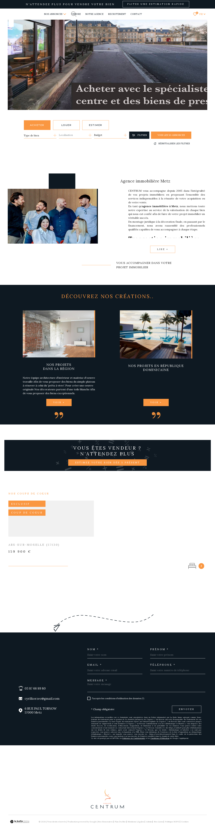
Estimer (95, 125)
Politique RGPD (172, 821)
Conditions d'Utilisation (159, 738)
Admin (149, 821)
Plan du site (120, 821)
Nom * (93, 649)
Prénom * (159, 649)
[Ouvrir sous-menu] (64, 14)
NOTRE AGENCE (94, 14)
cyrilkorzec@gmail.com (42, 698)
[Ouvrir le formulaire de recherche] (139, 135)
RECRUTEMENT (117, 14)
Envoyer (186, 709)
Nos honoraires (105, 821)
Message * (97, 680)
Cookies (185, 822)
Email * (94, 665)
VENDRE (76, 14)
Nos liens (158, 821)
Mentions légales (136, 821)
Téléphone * (163, 665)
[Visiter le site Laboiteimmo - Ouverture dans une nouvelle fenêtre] (19, 821)
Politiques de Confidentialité (133, 738)
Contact (136, 14)
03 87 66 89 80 (35, 688)
